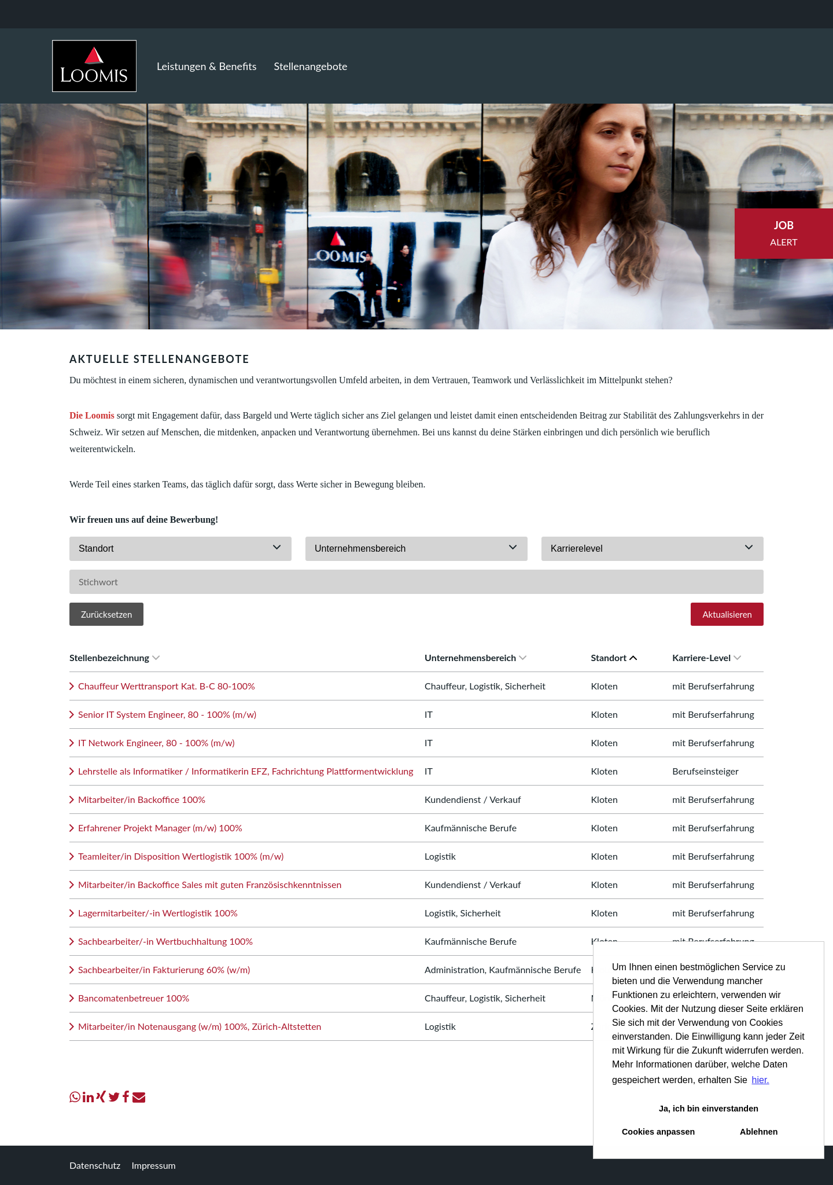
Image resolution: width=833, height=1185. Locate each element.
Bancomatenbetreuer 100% (133, 997)
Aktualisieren (727, 614)
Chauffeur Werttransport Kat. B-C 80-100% (166, 685)
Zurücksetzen (106, 614)
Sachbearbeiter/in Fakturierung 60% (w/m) (164, 969)
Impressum (153, 1165)
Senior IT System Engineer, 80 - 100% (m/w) (167, 714)
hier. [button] (760, 1080)
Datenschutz (94, 1165)
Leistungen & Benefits (207, 66)
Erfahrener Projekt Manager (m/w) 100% (160, 827)
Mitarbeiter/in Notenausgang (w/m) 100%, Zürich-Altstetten (200, 1026)
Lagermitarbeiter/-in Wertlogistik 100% (158, 912)
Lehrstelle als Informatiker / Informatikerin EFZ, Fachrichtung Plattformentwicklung (246, 770)
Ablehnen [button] (759, 1131)
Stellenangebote (311, 66)
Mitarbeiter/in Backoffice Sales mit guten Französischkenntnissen (209, 884)
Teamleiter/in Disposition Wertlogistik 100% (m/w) (180, 855)
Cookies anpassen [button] (658, 1131)
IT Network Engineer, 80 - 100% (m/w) (156, 742)
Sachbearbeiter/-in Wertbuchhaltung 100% (165, 940)
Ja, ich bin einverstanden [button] (708, 1108)
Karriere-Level (706, 657)
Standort (614, 657)
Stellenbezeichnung (114, 657)
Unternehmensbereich (475, 657)
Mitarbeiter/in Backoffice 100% (141, 799)
